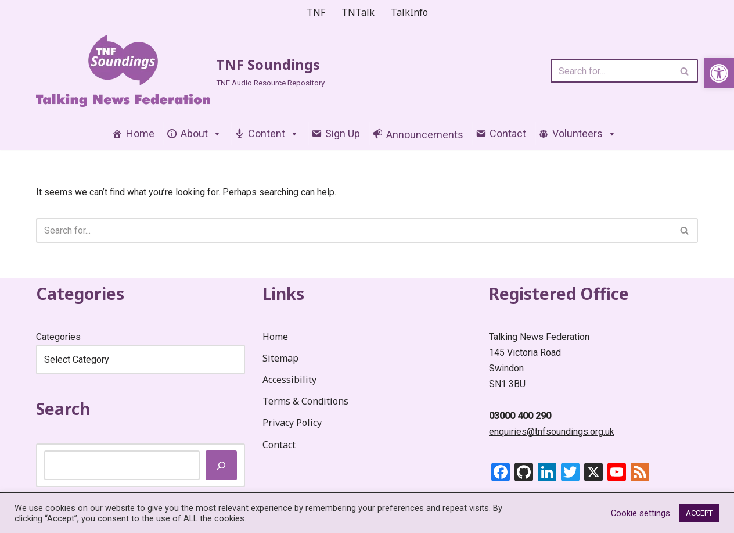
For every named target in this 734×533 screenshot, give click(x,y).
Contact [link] (508, 134)
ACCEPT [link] (699, 513)
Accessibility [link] (289, 379)
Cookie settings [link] (640, 513)
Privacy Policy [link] (292, 423)
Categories (58, 336)
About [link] (201, 134)
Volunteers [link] (584, 134)
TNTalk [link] (358, 12)
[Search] (611, 71)
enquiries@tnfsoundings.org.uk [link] (551, 431)
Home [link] (140, 134)
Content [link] (273, 134)
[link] (719, 73)
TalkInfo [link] (409, 12)
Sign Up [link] (342, 134)
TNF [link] (316, 12)
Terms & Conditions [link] (305, 401)
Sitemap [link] (280, 358)
